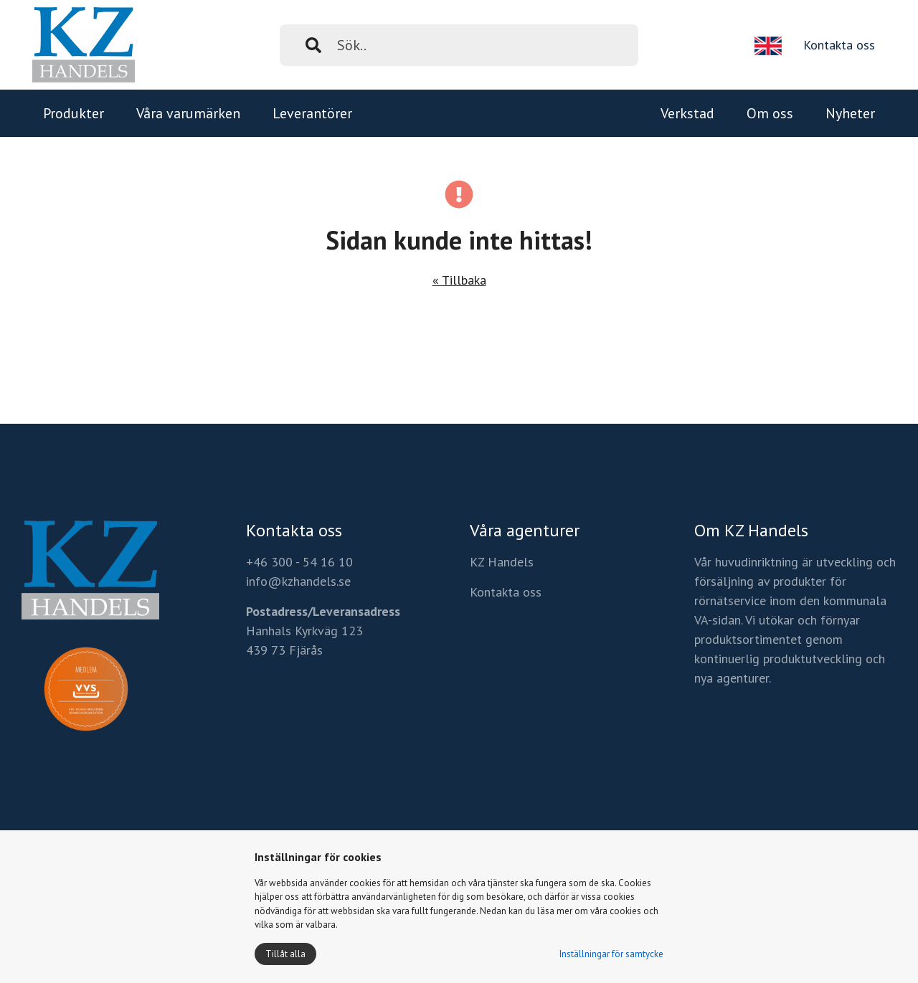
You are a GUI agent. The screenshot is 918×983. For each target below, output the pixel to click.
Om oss (770, 113)
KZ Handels (502, 562)
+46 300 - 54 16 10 (299, 562)
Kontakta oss (839, 45)
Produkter (73, 113)
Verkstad (687, 113)
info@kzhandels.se (298, 581)
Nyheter (850, 113)
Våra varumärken (188, 113)
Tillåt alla (285, 954)
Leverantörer (312, 113)
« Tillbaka (459, 280)
